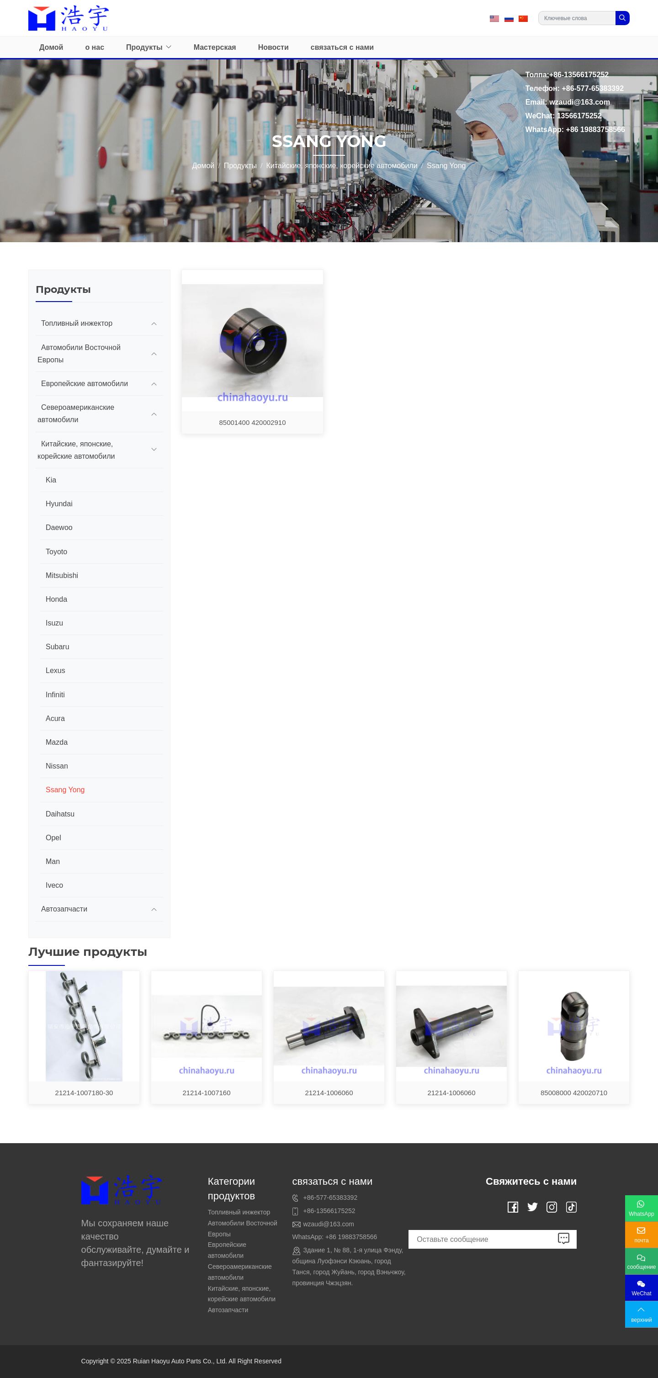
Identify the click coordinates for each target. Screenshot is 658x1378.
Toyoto (56, 552)
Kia (51, 480)
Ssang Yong (65, 790)
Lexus (55, 670)
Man (53, 861)
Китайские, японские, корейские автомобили (76, 450)
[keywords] (577, 18)
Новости (273, 47)
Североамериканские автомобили (75, 413)
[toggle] (154, 323)
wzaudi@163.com (328, 1224)
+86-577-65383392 (330, 1197)
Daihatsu (60, 814)
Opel (53, 838)
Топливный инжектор (76, 323)
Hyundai (59, 504)
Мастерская (215, 47)
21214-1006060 (329, 1093)
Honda (56, 599)
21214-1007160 (206, 1093)
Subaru (57, 647)
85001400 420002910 (252, 422)
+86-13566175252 (329, 1210)
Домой (51, 47)
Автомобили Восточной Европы (79, 354)
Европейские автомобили (84, 383)
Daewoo (59, 527)
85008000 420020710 (574, 1093)
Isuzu (54, 623)
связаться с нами (342, 47)
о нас (94, 47)
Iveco (54, 885)
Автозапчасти (64, 909)
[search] (623, 18)
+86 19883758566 (351, 1236)
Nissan (57, 766)
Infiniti (55, 695)
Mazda (57, 742)
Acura (55, 718)
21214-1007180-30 (84, 1093)
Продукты (144, 47)
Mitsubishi (62, 575)
